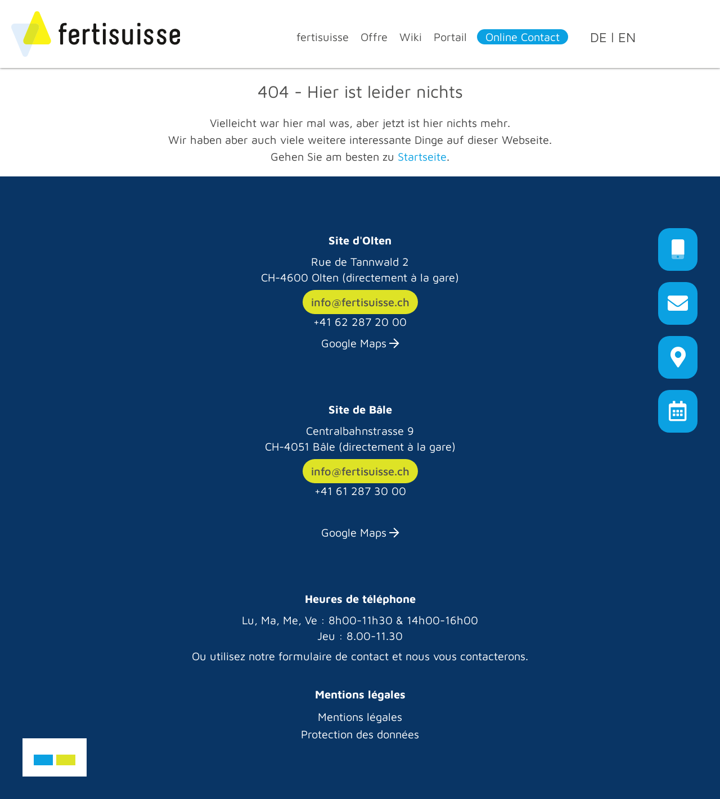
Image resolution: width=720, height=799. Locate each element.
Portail (450, 36)
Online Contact (522, 36)
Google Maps (353, 343)
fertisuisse (322, 36)
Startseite (422, 156)
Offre (374, 36)
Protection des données (360, 734)
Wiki (410, 36)
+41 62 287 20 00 (360, 321)
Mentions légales (360, 716)
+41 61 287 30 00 (360, 490)
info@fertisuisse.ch (360, 302)
